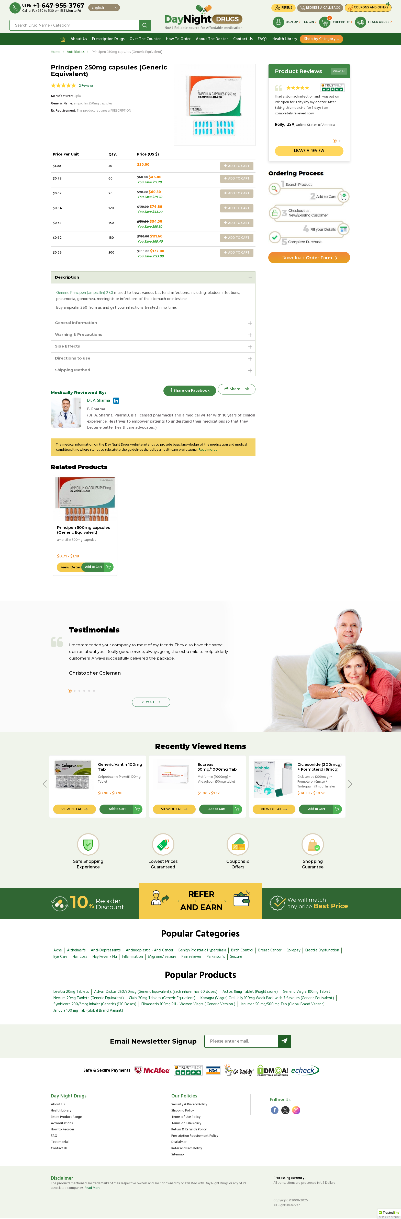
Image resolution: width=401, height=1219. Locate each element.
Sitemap (177, 1155)
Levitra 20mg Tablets (71, 992)
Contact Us (243, 37)
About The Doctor (212, 37)
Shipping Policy (182, 1111)
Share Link (237, 390)
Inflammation (132, 957)
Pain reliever (192, 957)
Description (68, 275)
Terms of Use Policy (186, 1118)
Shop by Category (320, 37)
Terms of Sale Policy (186, 1124)
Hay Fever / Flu (105, 957)
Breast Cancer (270, 951)
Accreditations (62, 1124)
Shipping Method (74, 370)
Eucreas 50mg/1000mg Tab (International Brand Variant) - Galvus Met (218, 772)
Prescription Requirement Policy (194, 1136)
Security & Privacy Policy (189, 1105)
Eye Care (60, 957)
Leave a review (309, 149)
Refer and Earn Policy (186, 1149)
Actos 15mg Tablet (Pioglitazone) (250, 992)
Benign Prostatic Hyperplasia (202, 951)
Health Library (284, 37)
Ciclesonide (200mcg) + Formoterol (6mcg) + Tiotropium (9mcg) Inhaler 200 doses (319, 772)
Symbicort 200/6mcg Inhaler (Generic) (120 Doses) (94, 1005)
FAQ (54, 1136)
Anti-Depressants (106, 951)
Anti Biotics (75, 50)
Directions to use (74, 358)
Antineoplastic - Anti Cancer (149, 951)
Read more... (208, 450)
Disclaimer (178, 1143)
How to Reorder (62, 1130)
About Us (79, 37)
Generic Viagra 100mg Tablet (306, 992)
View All (339, 70)
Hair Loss (80, 957)
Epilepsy (293, 951)
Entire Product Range (66, 1118)
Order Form (306, 256)
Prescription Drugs (108, 37)
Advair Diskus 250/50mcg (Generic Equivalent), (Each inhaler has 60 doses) (155, 992)
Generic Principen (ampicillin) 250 (84, 292)
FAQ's (262, 37)
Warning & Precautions (80, 333)
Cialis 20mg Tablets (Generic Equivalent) (162, 999)
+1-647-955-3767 (59, 5)
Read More (93, 1189)
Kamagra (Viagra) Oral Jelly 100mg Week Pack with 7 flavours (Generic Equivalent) (267, 999)
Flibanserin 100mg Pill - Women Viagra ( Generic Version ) (188, 1005)
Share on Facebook (187, 390)
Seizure (236, 957)
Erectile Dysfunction (322, 951)
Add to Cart (236, 164)
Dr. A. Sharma (98, 401)
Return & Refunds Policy (189, 1130)
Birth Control (242, 951)
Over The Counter (145, 37)
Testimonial (60, 1143)
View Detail (71, 568)
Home (55, 50)
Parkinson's (216, 957)
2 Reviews (86, 84)
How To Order (178, 37)
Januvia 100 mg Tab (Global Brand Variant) (88, 1012)
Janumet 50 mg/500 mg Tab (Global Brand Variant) (282, 1005)
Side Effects (68, 346)
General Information (77, 321)
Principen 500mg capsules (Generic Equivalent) (83, 531)
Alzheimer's (76, 951)
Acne (57, 951)
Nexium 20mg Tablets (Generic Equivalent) (88, 999)
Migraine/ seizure (162, 957)
